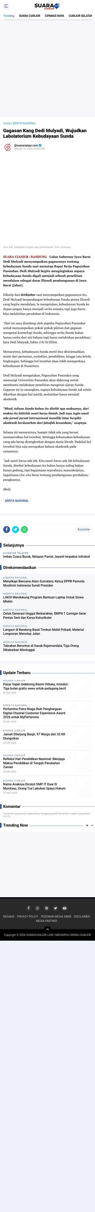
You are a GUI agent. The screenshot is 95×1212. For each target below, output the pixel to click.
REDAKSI (8, 916)
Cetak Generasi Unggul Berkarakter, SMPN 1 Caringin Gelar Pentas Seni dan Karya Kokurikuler (44, 616)
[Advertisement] (47, 68)
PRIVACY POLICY (27, 916)
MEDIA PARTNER (46, 920)
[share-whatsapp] (24, 529)
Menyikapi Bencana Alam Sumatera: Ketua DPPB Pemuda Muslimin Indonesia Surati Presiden (43, 583)
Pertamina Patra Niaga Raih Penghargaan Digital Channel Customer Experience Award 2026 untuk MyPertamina (34, 713)
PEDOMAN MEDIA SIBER (56, 916)
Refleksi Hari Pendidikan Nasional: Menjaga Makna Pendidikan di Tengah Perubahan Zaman (34, 763)
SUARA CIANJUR (29, 15)
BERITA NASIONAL (17, 500)
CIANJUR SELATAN (81, 15)
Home (7, 123)
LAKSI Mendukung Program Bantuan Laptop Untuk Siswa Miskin (43, 599)
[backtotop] (48, 930)
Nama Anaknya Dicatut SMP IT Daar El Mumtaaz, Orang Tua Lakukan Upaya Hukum (34, 786)
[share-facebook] (6, 529)
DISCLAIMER (82, 916)
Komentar (83, 529)
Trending (8, 15)
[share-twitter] (15, 529)
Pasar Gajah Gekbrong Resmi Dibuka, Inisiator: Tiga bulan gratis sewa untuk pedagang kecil (36, 686)
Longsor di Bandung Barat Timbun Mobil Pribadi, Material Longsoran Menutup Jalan (43, 632)
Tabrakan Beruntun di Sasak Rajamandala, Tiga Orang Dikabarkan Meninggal (41, 648)
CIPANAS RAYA (54, 15)
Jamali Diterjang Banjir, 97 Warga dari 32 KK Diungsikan (34, 736)
